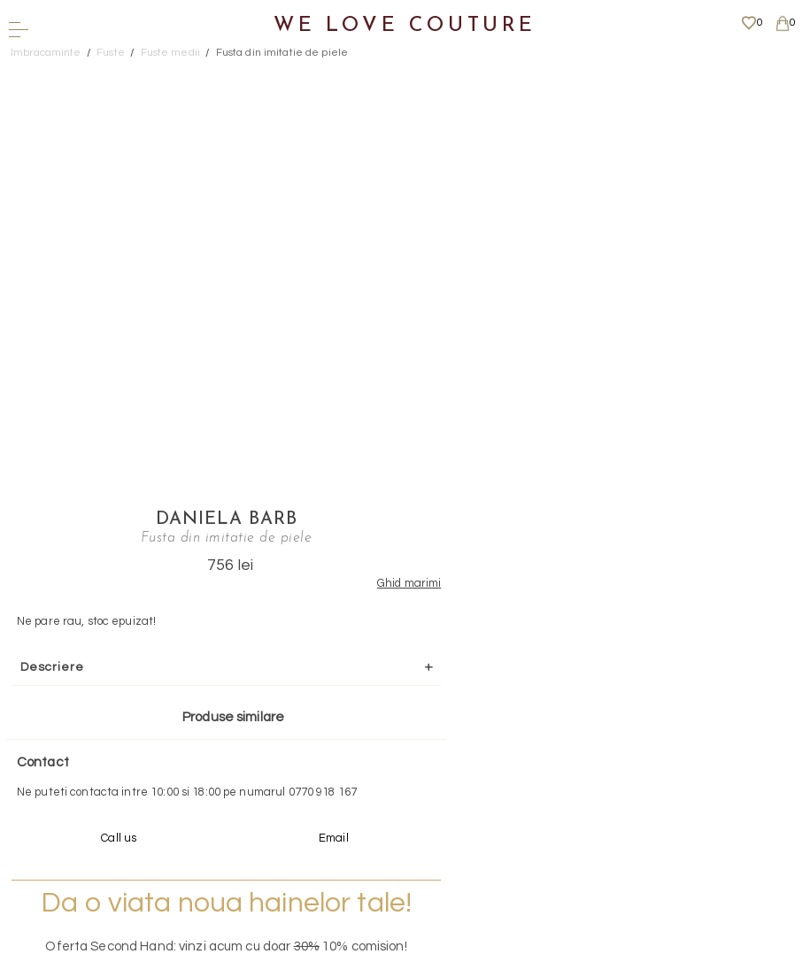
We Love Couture (405, 26)
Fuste (110, 52)
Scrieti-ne (398, 697)
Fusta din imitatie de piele (282, 52)
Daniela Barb (538, 75)
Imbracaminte (46, 52)
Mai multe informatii (399, 797)
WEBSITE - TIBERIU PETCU (399, 945)
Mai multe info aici (538, 589)
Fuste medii (170, 52)
